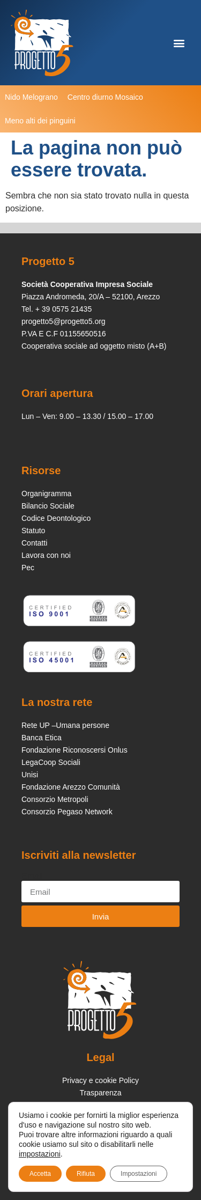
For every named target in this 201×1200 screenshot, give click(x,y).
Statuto (33, 530)
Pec (27, 567)
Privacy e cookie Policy (100, 1080)
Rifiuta (86, 1173)
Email (32, 876)
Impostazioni (139, 1173)
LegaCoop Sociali (50, 762)
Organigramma (46, 493)
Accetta (40, 1173)
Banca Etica (41, 737)
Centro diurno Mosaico (105, 97)
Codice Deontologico (56, 518)
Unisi (29, 774)
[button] (179, 42)
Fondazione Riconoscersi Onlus (74, 750)
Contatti (34, 543)
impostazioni (40, 1154)
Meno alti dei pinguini (40, 120)
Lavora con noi (46, 555)
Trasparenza (100, 1092)
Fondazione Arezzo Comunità (70, 787)
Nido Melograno (31, 97)
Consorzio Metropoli (54, 799)
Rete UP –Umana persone (65, 725)
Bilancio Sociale (48, 506)
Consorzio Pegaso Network (67, 811)
